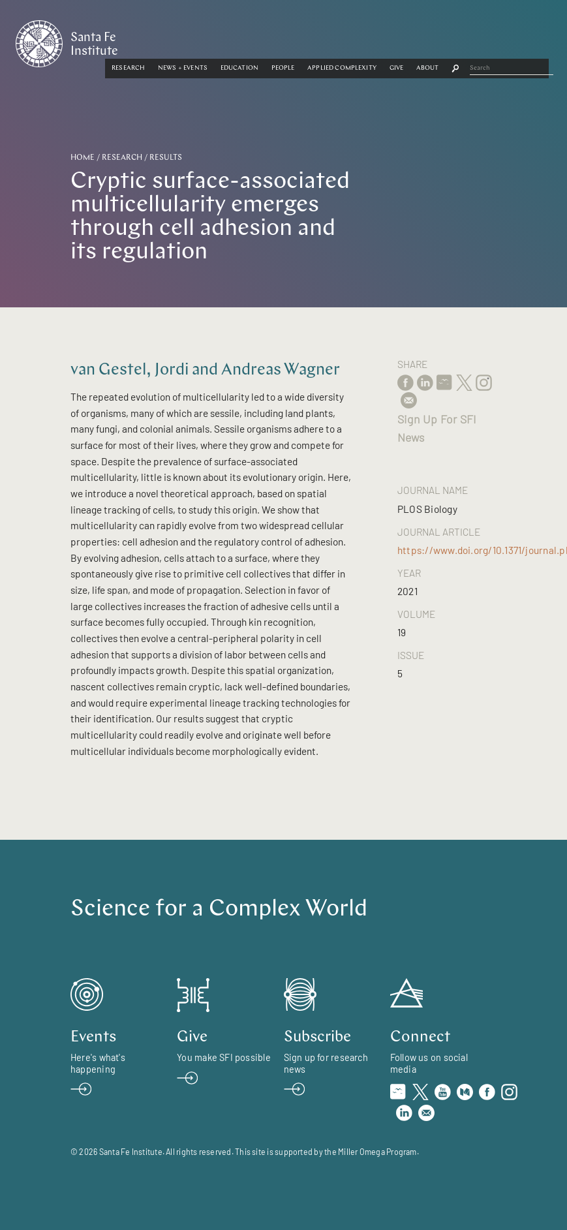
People (370, 41)
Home (82, 158)
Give (483, 41)
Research (215, 41)
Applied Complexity (429, 41)
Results (165, 158)
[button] (215, 41)
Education (326, 41)
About (515, 41)
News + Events (270, 41)
